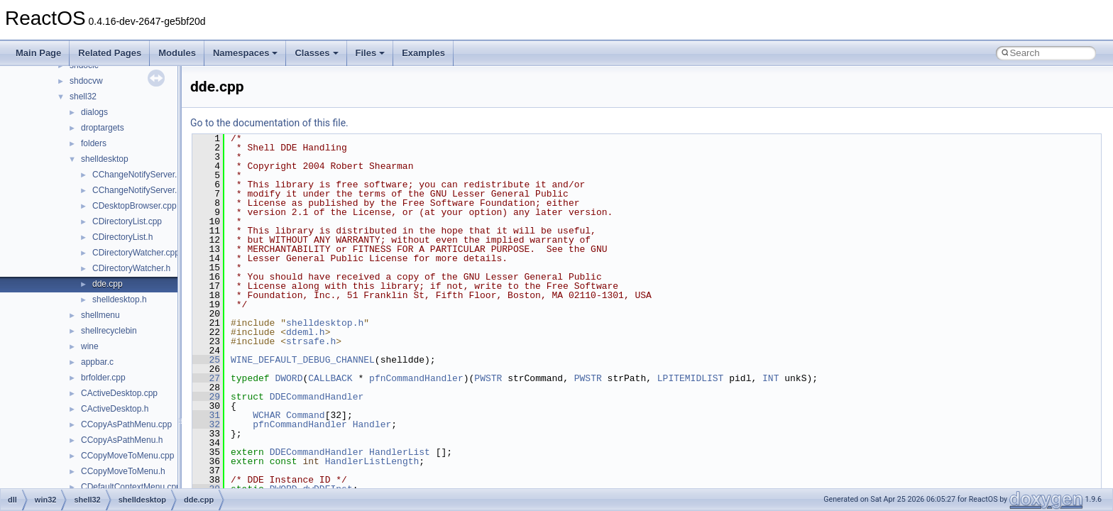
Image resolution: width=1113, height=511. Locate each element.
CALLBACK (330, 378)
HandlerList (399, 452)
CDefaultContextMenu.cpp (131, 487)
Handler (372, 424)
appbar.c (97, 362)
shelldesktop (104, 159)
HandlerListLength (372, 461)
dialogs (94, 112)
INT (770, 378)
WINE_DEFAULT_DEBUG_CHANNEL (303, 359)
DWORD (288, 378)
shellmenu (100, 315)
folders (93, 143)
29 (206, 396)
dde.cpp (107, 284)
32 (206, 424)
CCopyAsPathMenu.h (122, 440)
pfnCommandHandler (416, 378)
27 (206, 378)
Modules (177, 53)
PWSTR (488, 378)
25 (206, 359)
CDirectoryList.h (122, 237)
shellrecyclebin (109, 331)
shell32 (83, 96)
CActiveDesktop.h (114, 409)
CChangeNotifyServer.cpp (141, 175)
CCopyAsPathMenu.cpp (126, 424)
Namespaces (245, 53)
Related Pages (109, 53)
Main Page (38, 53)
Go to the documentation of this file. (269, 122)
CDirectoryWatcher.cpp (136, 253)
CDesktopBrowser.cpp (134, 206)
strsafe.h (311, 341)
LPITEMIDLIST (690, 378)
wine (90, 346)
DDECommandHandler (317, 396)
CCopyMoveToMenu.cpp (127, 456)
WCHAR (266, 415)
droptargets (102, 128)
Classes (316, 53)
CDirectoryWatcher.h (131, 268)
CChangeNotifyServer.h (137, 190)
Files (370, 53)
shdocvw (86, 81)
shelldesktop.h (119, 299)
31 (206, 415)
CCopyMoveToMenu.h (123, 471)
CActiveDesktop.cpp (119, 393)
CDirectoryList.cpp (127, 221)
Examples (423, 53)
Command (305, 415)
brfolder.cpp (103, 378)
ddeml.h (305, 332)
